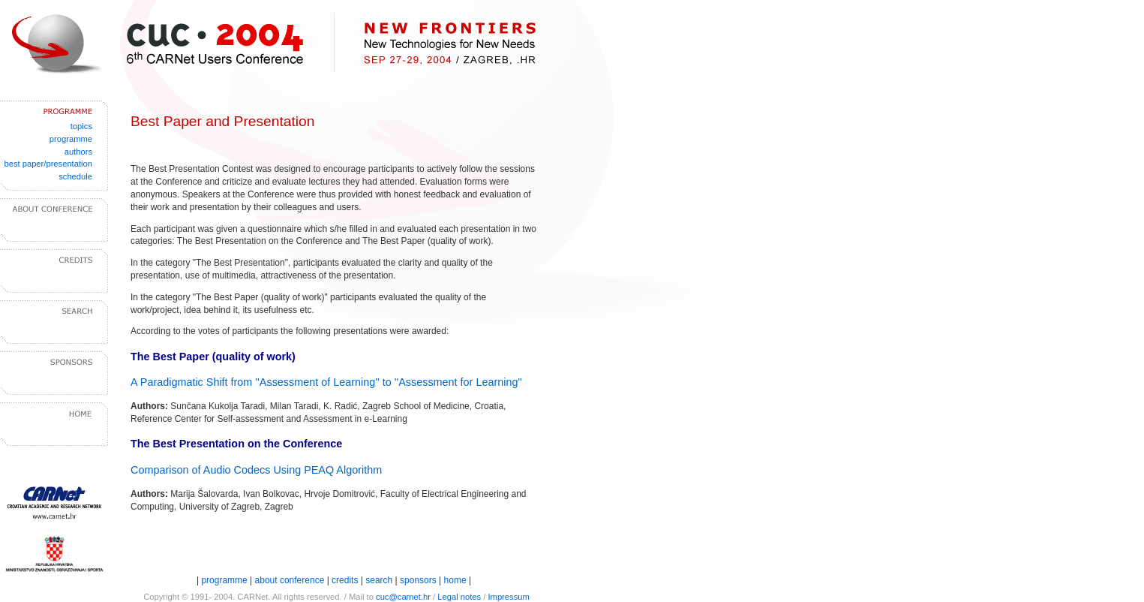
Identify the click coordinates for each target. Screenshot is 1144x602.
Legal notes (459, 596)
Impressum (508, 596)
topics (81, 126)
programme (71, 138)
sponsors (418, 580)
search (378, 580)
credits (345, 580)
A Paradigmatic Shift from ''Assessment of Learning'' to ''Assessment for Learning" (326, 382)
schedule (75, 176)
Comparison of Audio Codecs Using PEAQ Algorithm (256, 470)
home (455, 580)
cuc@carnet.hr (403, 596)
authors (78, 151)
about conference (291, 580)
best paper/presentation (48, 163)
